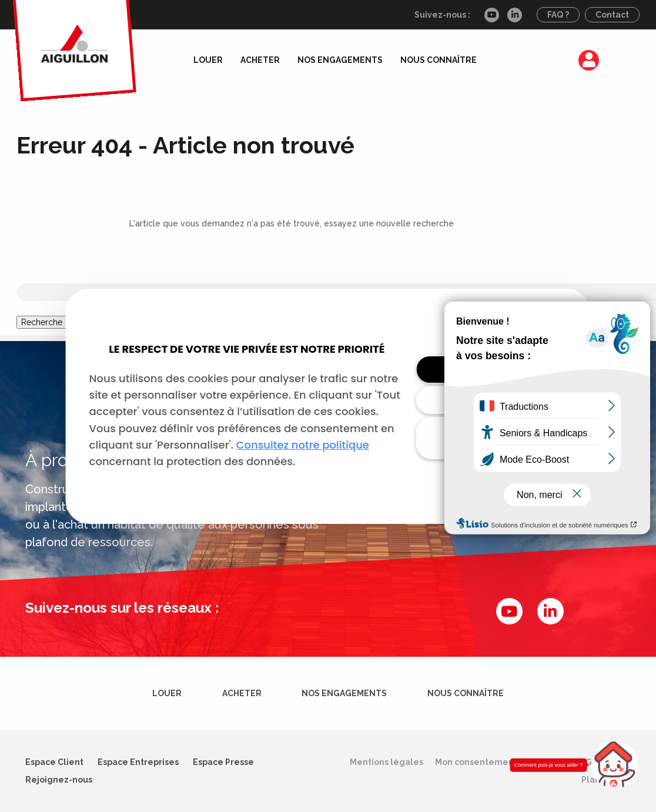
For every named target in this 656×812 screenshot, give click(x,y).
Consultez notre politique (302, 444)
